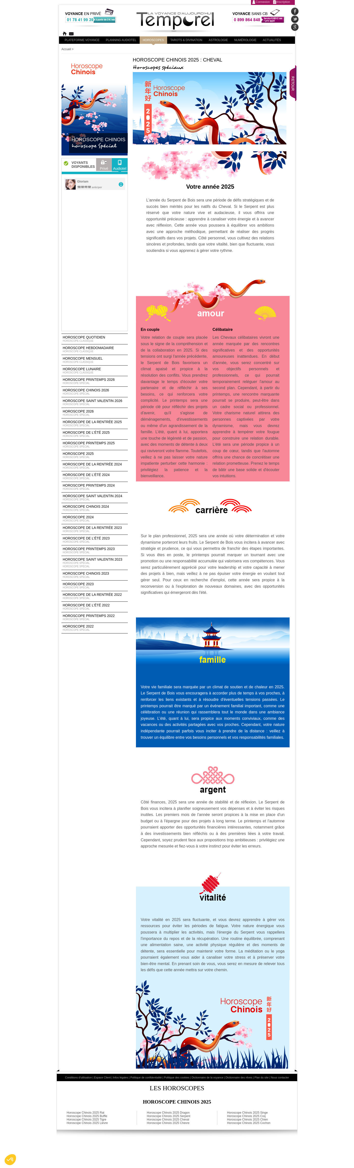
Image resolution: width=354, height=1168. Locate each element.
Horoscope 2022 (95, 628)
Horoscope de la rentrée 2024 (95, 466)
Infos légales (120, 1077)
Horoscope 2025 (95, 455)
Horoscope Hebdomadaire (95, 349)
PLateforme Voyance (82, 40)
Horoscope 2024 (95, 519)
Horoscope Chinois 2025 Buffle (87, 1116)
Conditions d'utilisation (78, 1077)
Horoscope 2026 (95, 413)
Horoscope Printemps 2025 (95, 444)
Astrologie (218, 40)
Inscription (283, 2)
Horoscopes (153, 40)
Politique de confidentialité (146, 1077)
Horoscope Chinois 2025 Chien (247, 1119)
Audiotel (119, 166)
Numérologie (245, 40)
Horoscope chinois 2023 (95, 575)
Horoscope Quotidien (95, 339)
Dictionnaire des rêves (238, 1077)
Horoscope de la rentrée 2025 (95, 423)
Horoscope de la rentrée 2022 (95, 596)
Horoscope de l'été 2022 (95, 607)
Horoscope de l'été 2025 (95, 434)
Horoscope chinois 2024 (95, 508)
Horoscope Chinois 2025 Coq (246, 1116)
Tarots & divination (186, 40)
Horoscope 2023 (95, 585)
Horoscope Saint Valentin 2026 (95, 402)
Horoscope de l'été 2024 (95, 476)
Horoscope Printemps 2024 (95, 487)
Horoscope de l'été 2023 (95, 540)
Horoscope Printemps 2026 (95, 381)
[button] (10, 1160)
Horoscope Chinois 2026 (95, 392)
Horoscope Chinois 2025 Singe (247, 1112)
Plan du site (261, 1077)
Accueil (66, 49)
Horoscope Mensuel (95, 360)
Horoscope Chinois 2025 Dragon (168, 1112)
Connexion (263, 2)
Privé (104, 166)
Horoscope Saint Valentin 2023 (95, 562)
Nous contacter (280, 1077)
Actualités (272, 40)
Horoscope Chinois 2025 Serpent (168, 1116)
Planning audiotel (121, 40)
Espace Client (102, 1077)
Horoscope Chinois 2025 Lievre (87, 1123)
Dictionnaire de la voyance (207, 1077)
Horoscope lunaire (95, 370)
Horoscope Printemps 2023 (95, 550)
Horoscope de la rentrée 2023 (95, 529)
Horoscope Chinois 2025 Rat (85, 1112)
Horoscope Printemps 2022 (95, 617)
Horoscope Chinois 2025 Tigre (86, 1119)
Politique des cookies (176, 1077)
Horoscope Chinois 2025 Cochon (248, 1123)
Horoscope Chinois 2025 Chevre (168, 1123)
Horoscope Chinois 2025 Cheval (168, 1119)
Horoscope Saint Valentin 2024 (95, 497)
